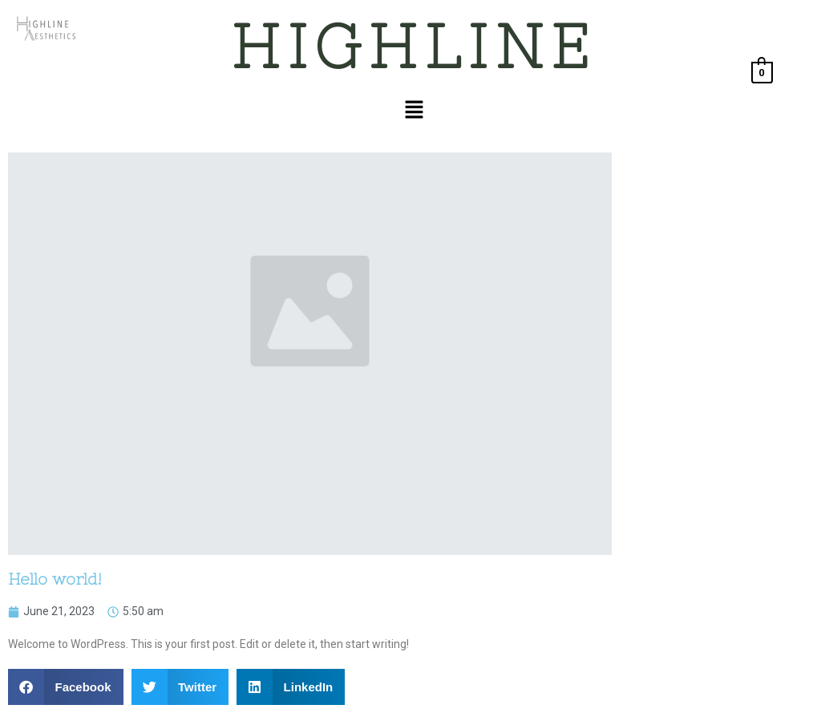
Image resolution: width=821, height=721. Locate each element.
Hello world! (55, 578)
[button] (414, 110)
